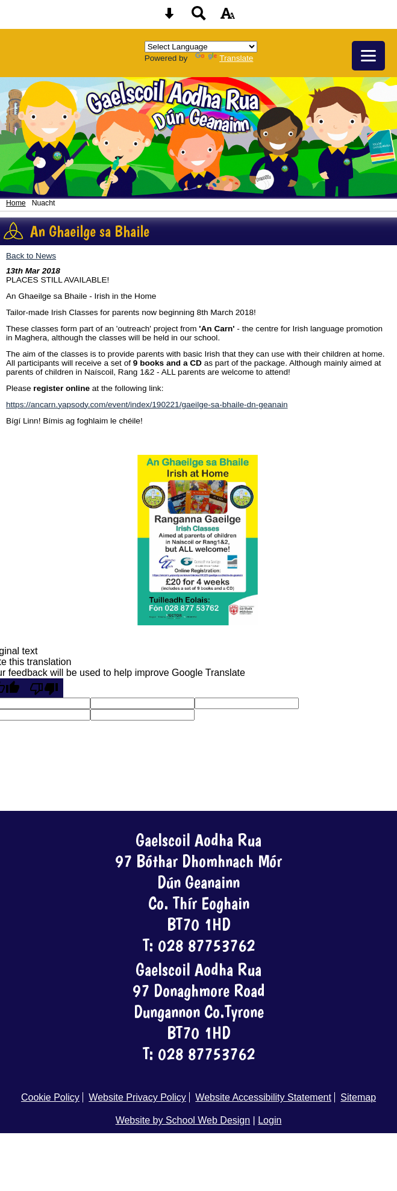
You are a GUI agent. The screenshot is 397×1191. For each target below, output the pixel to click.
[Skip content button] (169, 17)
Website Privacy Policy (137, 1097)
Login (269, 1120)
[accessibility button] (227, 17)
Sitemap (358, 1097)
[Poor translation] (44, 688)
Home (16, 203)
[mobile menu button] (368, 55)
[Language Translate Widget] (201, 46)
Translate (224, 58)
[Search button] (199, 17)
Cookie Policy (50, 1097)
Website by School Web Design (183, 1120)
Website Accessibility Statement (263, 1097)
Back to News (31, 255)
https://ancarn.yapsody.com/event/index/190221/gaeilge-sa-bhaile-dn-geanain (147, 404)
